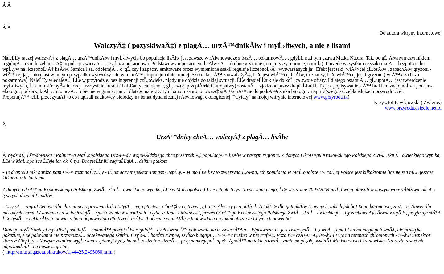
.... (413, 108)
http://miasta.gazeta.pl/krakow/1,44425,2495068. (59, 252)
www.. (331, 96)
